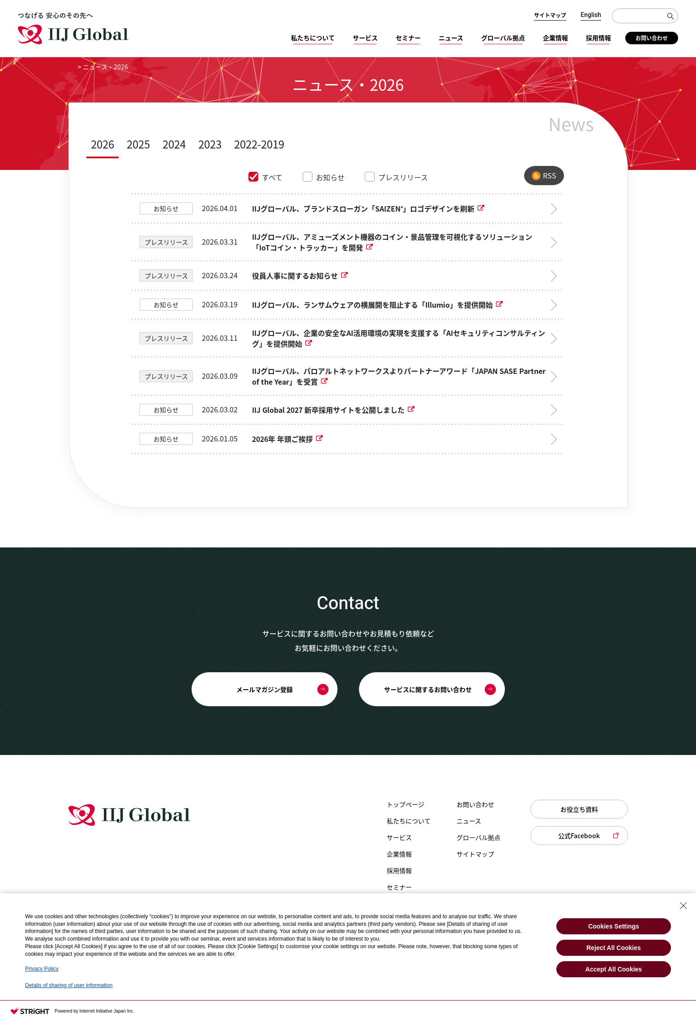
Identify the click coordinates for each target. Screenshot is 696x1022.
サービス (365, 37)
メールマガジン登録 (264, 689)
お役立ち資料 (579, 809)
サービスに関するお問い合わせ (428, 689)
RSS (549, 175)
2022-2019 (259, 144)
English (591, 15)
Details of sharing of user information (68, 985)
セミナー (408, 37)
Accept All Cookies (613, 969)
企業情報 (555, 37)
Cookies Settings (613, 926)
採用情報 (598, 37)
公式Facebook (579, 835)
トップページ (405, 804)
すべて (272, 177)
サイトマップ (550, 15)
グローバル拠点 (503, 37)
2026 (102, 144)
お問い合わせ (652, 38)
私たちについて (313, 37)
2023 (210, 144)
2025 (138, 144)
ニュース (451, 37)
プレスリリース (403, 177)
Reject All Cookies (613, 947)
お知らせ (330, 177)
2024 (174, 144)
